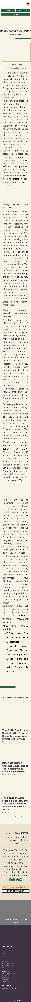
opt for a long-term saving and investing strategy (15, 540)
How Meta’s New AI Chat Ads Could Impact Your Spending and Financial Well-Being (15, 767)
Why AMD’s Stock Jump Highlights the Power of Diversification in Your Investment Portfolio (15, 734)
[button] (28, 4)
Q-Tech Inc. (18, 1000)
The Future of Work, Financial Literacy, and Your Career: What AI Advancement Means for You (15, 803)
